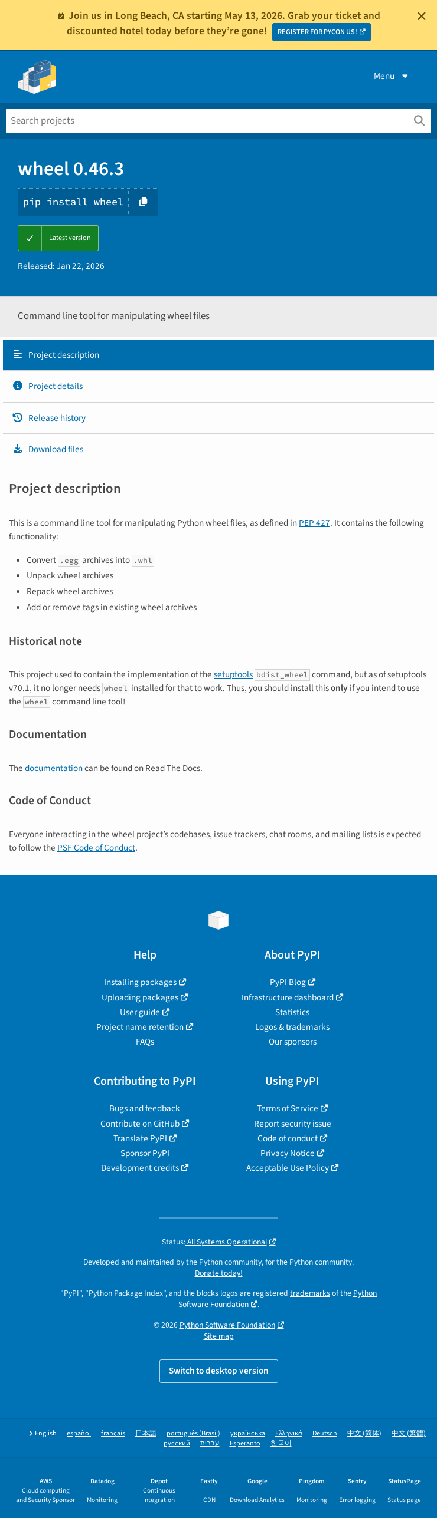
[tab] (218, 355)
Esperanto (245, 1443)
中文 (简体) (364, 1433)
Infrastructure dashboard (288, 997)
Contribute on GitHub (140, 1123)
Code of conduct (287, 1138)
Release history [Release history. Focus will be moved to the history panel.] (49, 417)
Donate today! (219, 1273)
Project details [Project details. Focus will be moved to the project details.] (47, 386)
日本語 (145, 1433)
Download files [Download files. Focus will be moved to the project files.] (47, 449)
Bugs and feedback (144, 1108)
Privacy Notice (287, 1153)
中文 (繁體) (409, 1433)
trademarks (310, 1293)
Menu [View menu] (392, 76)
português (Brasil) (193, 1433)
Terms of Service (287, 1108)
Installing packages (140, 982)
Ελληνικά (288, 1433)
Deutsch (324, 1433)
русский (177, 1443)
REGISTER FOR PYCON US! (317, 32)
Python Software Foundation (227, 1325)
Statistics (292, 1012)
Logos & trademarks (292, 1026)
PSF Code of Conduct (96, 847)
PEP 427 (314, 522)
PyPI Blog (288, 982)
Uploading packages (140, 997)
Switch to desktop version (219, 1370)
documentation (54, 768)
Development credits (140, 1167)
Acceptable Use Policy (287, 1167)
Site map (219, 1336)
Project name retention (140, 1026)
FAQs (145, 1041)
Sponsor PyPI (144, 1153)
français (113, 1433)
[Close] (421, 15)
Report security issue (292, 1123)
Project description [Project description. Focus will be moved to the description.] (55, 354)
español (79, 1433)
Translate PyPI (140, 1138)
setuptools (233, 674)
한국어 (281, 1443)
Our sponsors (293, 1041)
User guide (140, 1012)
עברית (210, 1443)
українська (247, 1433)
